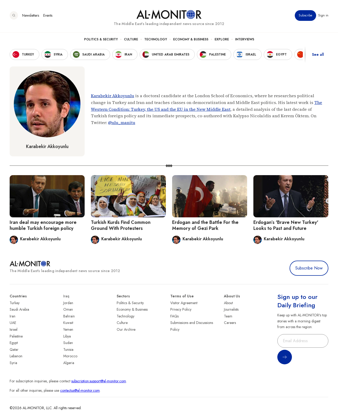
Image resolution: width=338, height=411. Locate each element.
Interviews (244, 39)
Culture (131, 39)
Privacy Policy (180, 309)
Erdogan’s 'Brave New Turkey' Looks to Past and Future (285, 225)
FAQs (174, 316)
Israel (13, 329)
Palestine (16, 336)
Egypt (14, 342)
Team (228, 316)
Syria (13, 362)
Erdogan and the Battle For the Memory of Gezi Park (205, 225)
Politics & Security (101, 39)
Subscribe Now (309, 268)
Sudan (68, 342)
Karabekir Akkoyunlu (47, 146)
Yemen (68, 329)
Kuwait (68, 322)
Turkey (15, 302)
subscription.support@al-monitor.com (98, 381)
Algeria (68, 362)
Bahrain (69, 316)
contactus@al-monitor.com (80, 390)
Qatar (14, 349)
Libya (67, 336)
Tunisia (68, 349)
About (228, 302)
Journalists (231, 309)
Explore (222, 39)
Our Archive (126, 329)
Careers (230, 322)
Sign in (323, 15)
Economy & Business (190, 39)
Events (47, 15)
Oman (68, 309)
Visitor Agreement (183, 302)
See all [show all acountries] (318, 54)
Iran (12, 316)
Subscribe (305, 15)
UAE (13, 322)
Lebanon (16, 356)
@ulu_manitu (121, 122)
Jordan (68, 302)
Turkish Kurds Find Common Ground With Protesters (121, 225)
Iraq (66, 296)
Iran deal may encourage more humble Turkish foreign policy (43, 225)
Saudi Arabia (19, 309)
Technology (155, 39)
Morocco (70, 356)
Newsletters (30, 15)
